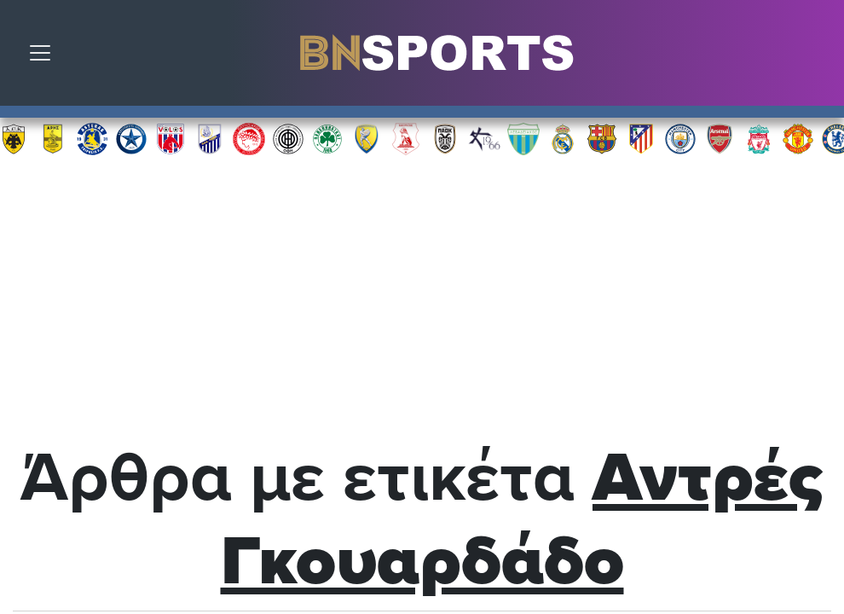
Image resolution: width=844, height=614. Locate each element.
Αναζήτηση (818, 57)
